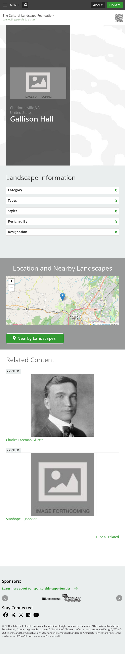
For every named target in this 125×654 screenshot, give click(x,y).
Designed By (17, 221)
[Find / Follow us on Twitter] (13, 615)
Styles (12, 211)
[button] (25, 5)
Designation (17, 232)
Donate (115, 5)
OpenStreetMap (104, 324)
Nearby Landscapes (34, 338)
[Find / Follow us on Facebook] (5, 615)
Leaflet (93, 324)
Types (12, 200)
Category (15, 190)
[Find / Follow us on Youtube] (36, 615)
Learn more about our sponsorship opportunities (36, 588)
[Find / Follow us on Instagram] (21, 615)
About (97, 5)
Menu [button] (14, 5)
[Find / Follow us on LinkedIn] (28, 615)
